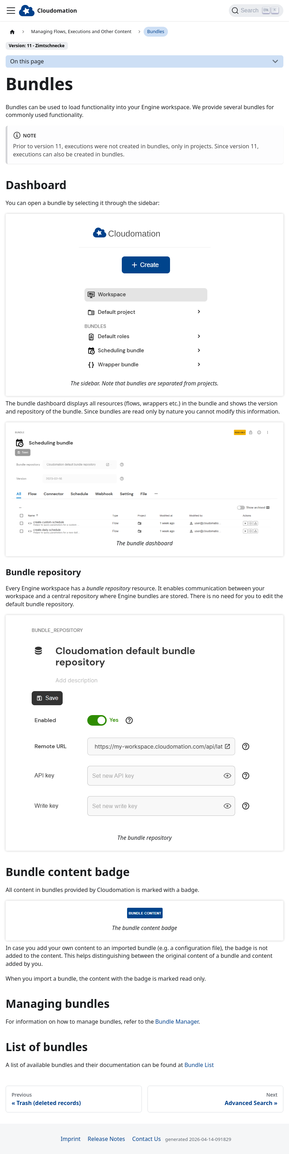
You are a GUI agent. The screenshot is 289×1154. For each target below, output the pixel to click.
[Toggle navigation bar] (11, 10)
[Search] (256, 10)
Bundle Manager (177, 1021)
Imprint (71, 1139)
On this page (27, 61)
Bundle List (199, 1065)
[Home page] (12, 32)
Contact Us (146, 1139)
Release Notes (106, 1139)
